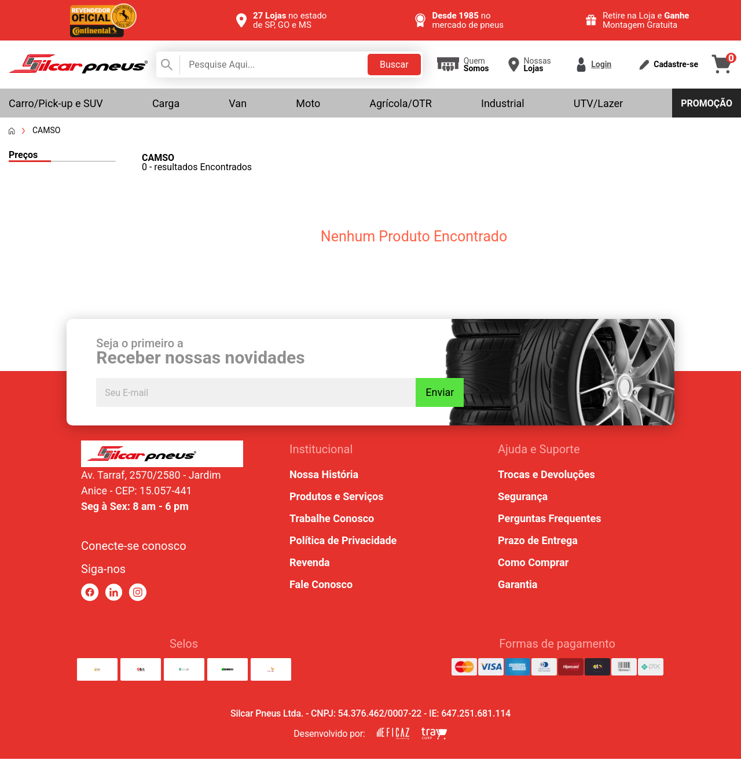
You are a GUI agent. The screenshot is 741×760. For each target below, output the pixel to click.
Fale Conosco (321, 585)
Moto (308, 103)
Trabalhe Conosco (331, 519)
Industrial (502, 103)
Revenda (309, 563)
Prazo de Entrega (538, 541)
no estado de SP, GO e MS (290, 20)
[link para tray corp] (434, 735)
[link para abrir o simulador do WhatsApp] (690, 685)
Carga (165, 103)
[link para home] (78, 70)
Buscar (394, 64)
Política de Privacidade (343, 541)
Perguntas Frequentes (549, 519)
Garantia (517, 585)
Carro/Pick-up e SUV (56, 103)
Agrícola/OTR (400, 103)
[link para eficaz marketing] (393, 735)
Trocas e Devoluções (546, 475)
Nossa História (323, 475)
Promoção (706, 103)
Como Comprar (533, 563)
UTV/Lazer (598, 103)
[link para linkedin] (114, 594)
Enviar (452, 396)
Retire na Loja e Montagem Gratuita (646, 20)
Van (238, 103)
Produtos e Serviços (336, 497)
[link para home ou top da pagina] (162, 455)
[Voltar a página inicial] (11, 130)
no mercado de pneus (468, 20)
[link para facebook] (90, 594)
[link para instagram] (137, 594)
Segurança (523, 497)
